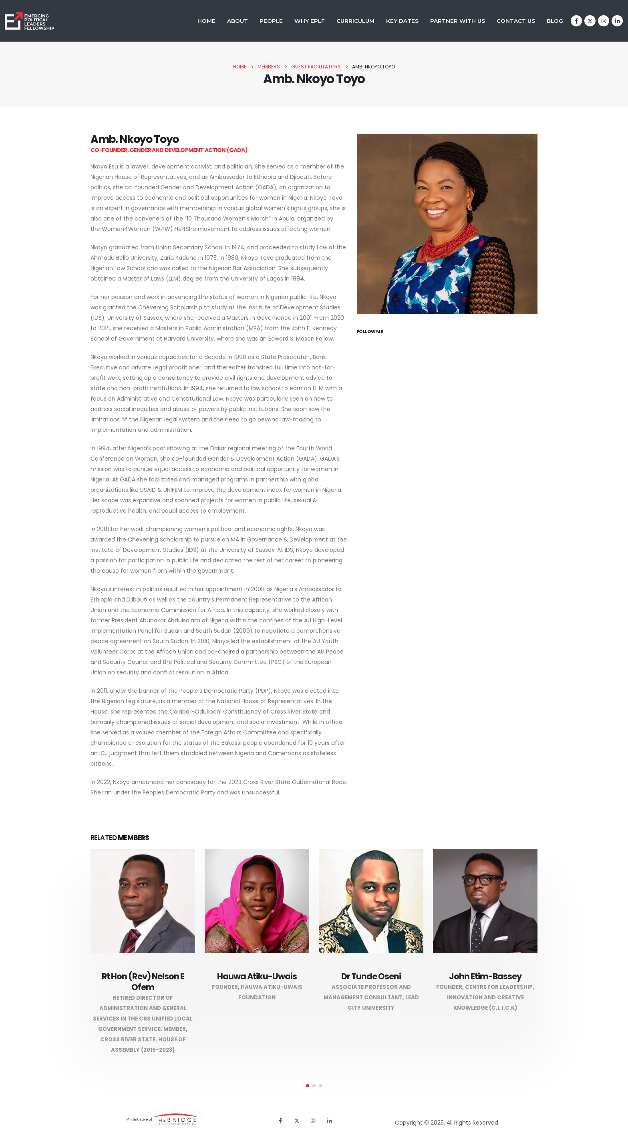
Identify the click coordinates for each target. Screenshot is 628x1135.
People (271, 21)
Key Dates (402, 21)
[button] (307, 1085)
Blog (555, 21)
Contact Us (516, 21)
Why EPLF (309, 21)
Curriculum (355, 21)
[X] (590, 20)
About (237, 21)
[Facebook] (576, 20)
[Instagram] (603, 20)
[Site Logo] (29, 21)
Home (206, 21)
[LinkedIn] (617, 20)
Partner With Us (457, 21)
